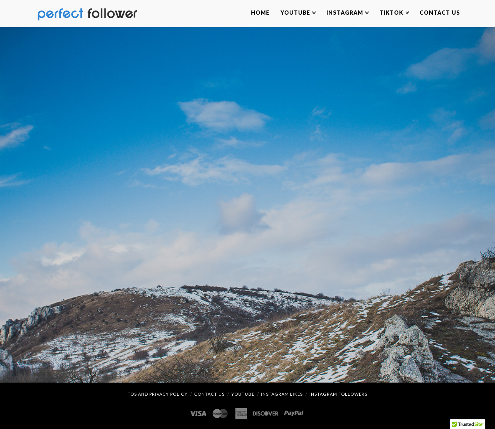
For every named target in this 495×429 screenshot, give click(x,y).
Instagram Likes (282, 394)
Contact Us (209, 394)
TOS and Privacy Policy (158, 394)
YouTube (242, 394)
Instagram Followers (338, 394)
